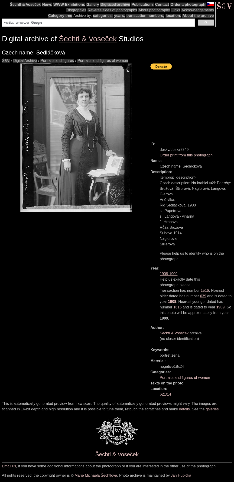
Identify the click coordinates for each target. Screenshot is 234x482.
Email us (9, 466)
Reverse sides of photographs (112, 10)
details (184, 409)
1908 (172, 302)
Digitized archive (115, 4)
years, (119, 16)
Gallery (92, 4)
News (47, 4)
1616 (177, 307)
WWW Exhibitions (69, 4)
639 (203, 296)
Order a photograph (187, 4)
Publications (143, 4)
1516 (205, 290)
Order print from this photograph (186, 155)
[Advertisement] (192, 103)
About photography (154, 10)
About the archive (198, 16)
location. (173, 16)
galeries (212, 409)
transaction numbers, (145, 16)
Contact (162, 4)
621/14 (165, 394)
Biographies (76, 10)
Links (175, 10)
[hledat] (98, 23)
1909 (220, 307)
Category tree (60, 16)
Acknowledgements (198, 10)
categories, (103, 16)
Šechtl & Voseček (25, 4)
